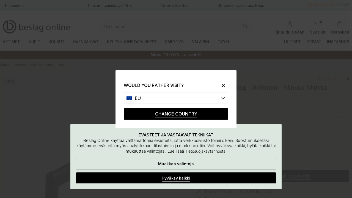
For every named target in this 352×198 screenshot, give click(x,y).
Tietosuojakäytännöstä (205, 151)
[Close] (221, 85)
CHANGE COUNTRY (176, 114)
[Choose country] (176, 98)
